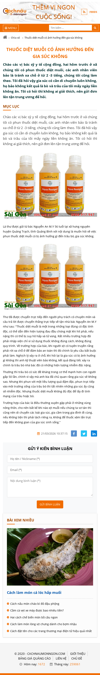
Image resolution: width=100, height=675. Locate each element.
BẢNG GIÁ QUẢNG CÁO (34, 658)
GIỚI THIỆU (77, 654)
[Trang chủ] (5, 37)
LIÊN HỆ (61, 658)
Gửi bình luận (50, 504)
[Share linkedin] (94, 433)
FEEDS (93, 12)
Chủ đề (76, 658)
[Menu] (11, 28)
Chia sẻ (15, 37)
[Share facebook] (74, 433)
